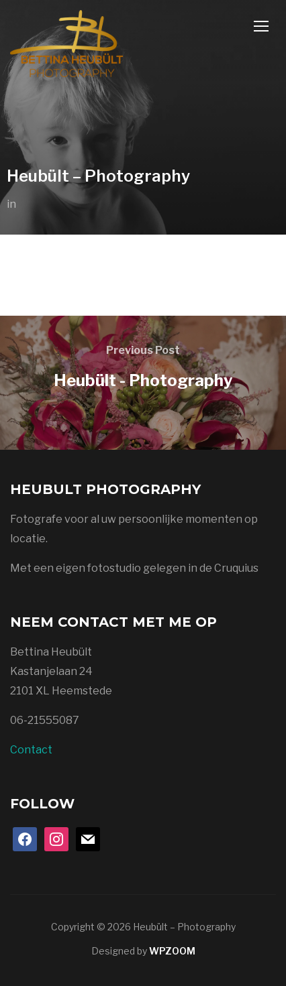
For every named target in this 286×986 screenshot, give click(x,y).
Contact (31, 749)
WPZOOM (172, 951)
